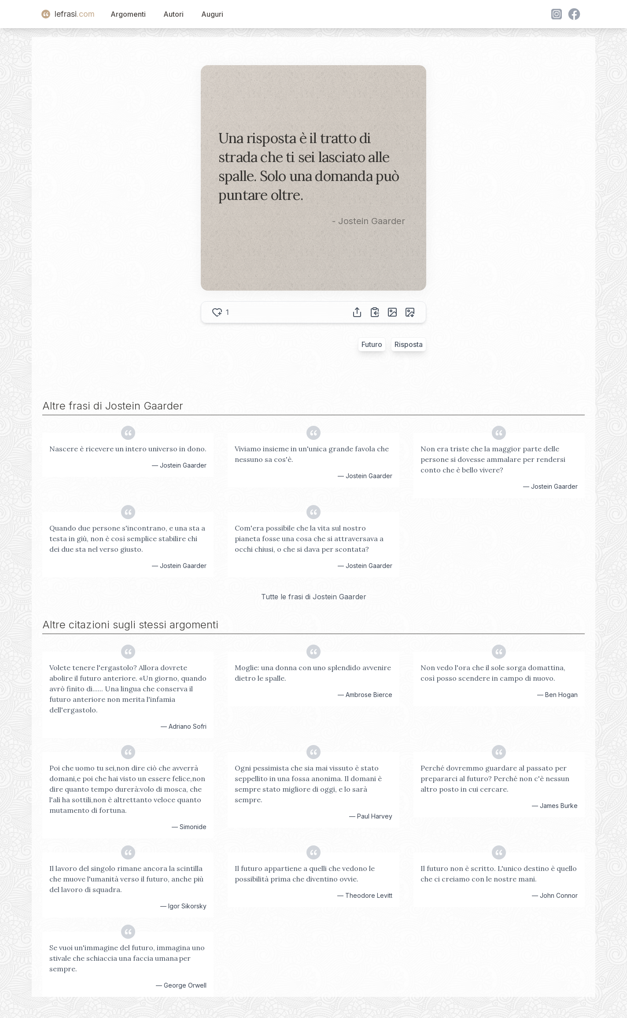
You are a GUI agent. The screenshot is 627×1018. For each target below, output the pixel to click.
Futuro (371, 344)
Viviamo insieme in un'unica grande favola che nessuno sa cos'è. (312, 454)
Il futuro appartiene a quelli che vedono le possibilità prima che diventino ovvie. (305, 873)
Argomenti (128, 14)
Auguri (212, 14)
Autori (173, 14)
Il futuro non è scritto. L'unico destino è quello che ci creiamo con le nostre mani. (498, 873)
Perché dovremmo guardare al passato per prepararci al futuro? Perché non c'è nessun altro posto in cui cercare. (494, 778)
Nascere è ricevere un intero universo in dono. (128, 448)
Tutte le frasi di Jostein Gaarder (313, 596)
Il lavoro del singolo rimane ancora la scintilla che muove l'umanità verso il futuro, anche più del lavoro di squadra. (126, 879)
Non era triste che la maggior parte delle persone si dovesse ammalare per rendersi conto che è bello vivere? (492, 459)
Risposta (409, 344)
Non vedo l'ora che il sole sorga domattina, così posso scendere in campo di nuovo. (492, 672)
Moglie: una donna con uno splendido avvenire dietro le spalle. (313, 672)
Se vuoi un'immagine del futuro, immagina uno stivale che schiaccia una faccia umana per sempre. (127, 958)
